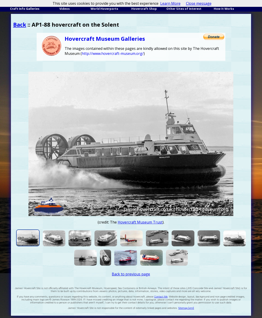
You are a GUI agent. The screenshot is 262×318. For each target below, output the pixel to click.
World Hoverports (104, 9)
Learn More (170, 3)
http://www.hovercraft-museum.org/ (113, 53)
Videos (64, 9)
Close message (198, 3)
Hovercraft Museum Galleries (105, 38)
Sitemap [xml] (186, 308)
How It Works (224, 9)
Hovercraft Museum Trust (140, 222)
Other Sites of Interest (183, 9)
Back (19, 24)
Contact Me (161, 296)
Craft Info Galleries (24, 9)
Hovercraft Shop (144, 9)
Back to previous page (131, 274)
